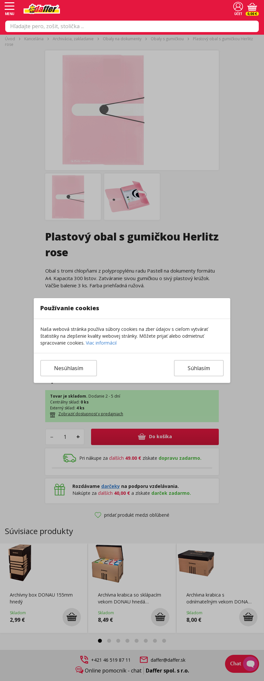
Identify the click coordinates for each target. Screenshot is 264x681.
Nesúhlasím (68, 368)
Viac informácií (101, 343)
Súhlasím (199, 368)
